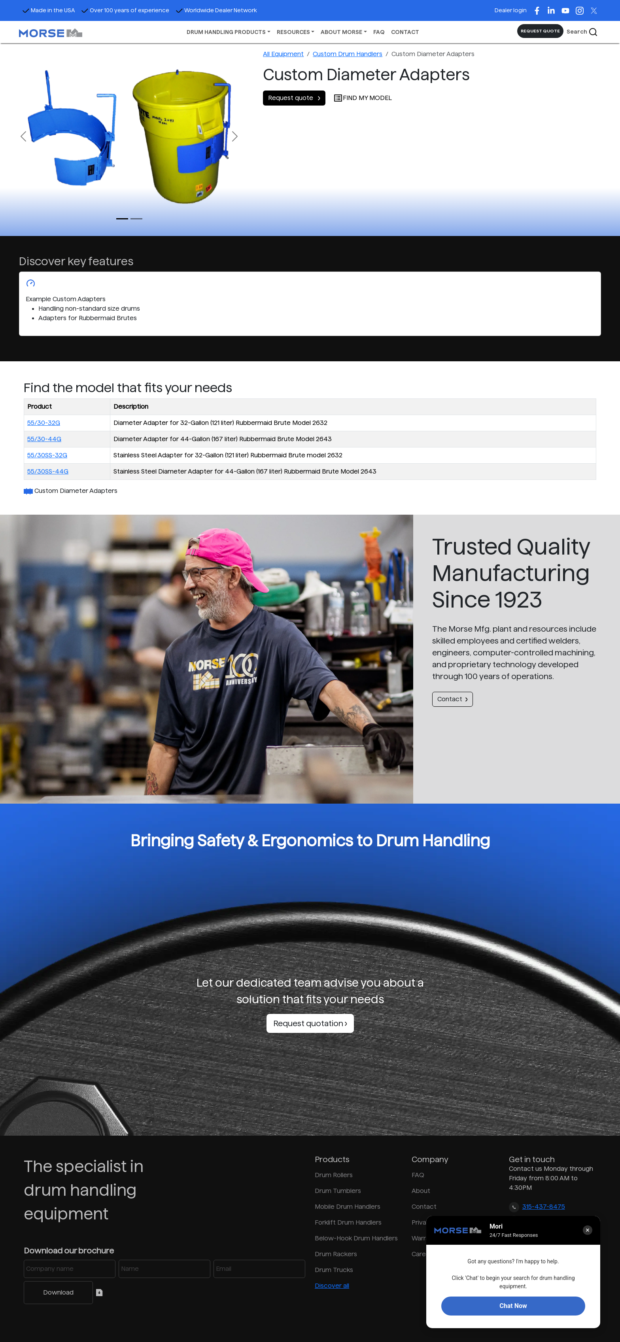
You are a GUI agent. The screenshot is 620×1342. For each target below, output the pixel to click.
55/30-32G (43, 422)
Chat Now (513, 1306)
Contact (452, 699)
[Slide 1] (136, 218)
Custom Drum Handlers (347, 54)
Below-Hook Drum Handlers (356, 1238)
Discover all (332, 1285)
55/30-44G (44, 439)
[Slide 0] (122, 218)
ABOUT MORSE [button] (341, 32)
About (421, 1190)
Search (582, 32)
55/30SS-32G (47, 455)
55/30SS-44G (47, 471)
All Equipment (283, 54)
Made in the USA (48, 10)
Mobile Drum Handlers (347, 1206)
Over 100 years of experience (125, 10)
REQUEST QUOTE (540, 30)
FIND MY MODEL (362, 97)
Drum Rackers (336, 1254)
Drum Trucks (334, 1270)
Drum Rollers (334, 1175)
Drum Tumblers (338, 1190)
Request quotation (310, 1023)
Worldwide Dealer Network (216, 10)
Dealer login (511, 10)
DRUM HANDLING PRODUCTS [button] (226, 32)
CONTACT (405, 32)
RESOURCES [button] (293, 32)
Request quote (294, 97)
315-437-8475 (543, 1206)
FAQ (379, 32)
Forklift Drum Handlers (348, 1222)
